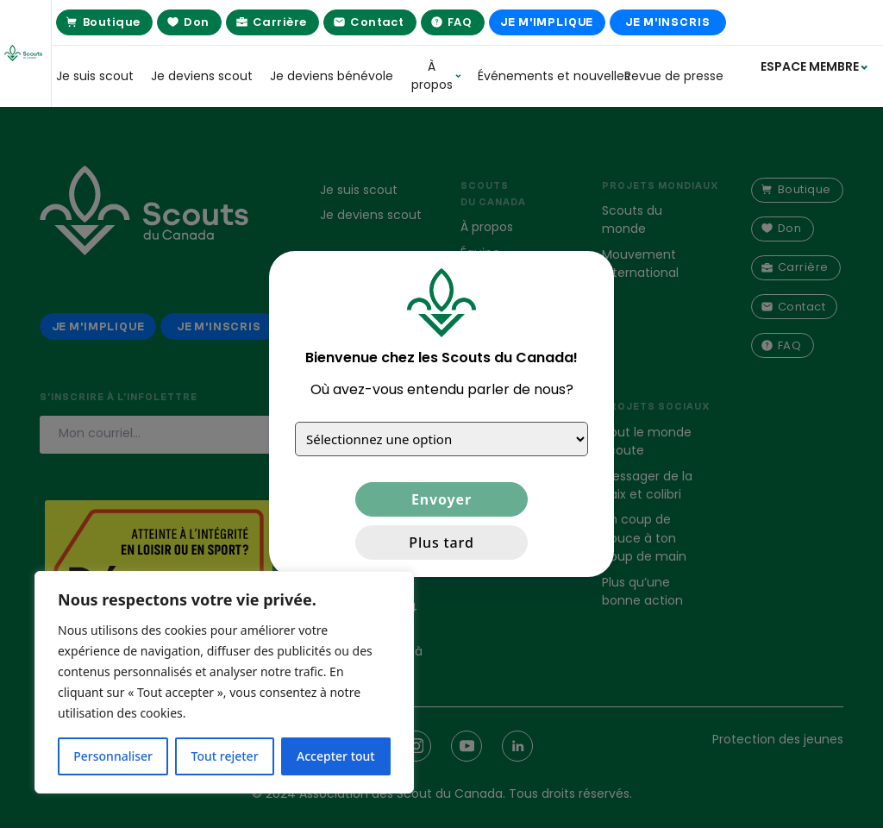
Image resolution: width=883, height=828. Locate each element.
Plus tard (441, 542)
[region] (224, 682)
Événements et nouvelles (542, 76)
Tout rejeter (225, 756)
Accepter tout (336, 756)
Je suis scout (95, 76)
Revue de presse (673, 76)
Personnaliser (113, 756)
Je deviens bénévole (331, 76)
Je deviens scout (202, 76)
